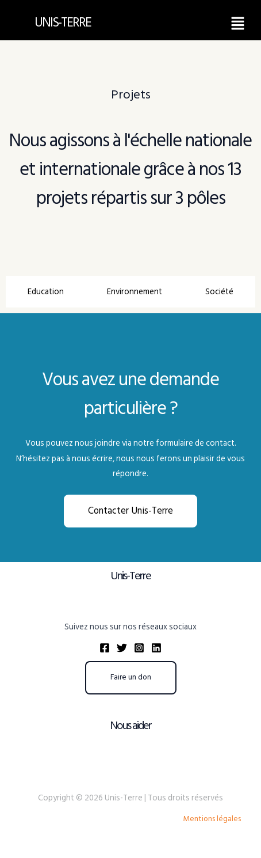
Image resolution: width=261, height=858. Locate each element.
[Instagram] (139, 648)
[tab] (45, 291)
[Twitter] (122, 648)
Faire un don (130, 677)
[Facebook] (104, 648)
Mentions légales (212, 819)
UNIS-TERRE (62, 22)
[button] (238, 23)
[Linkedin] (156, 648)
